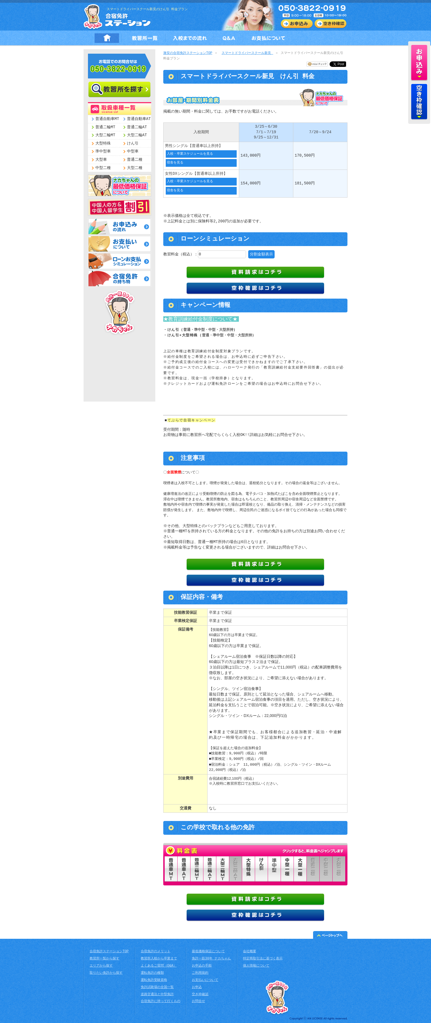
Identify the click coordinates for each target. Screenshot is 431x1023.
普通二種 (134, 159)
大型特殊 (103, 143)
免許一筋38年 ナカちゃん (211, 958)
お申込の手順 (202, 965)
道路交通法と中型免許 (157, 994)
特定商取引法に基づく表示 (263, 958)
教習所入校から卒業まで (159, 958)
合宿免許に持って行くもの (160, 1001)
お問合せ (198, 1001)
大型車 (101, 159)
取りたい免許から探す (106, 972)
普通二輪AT (137, 127)
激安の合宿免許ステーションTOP (187, 53)
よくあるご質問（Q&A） (158, 965)
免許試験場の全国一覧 (157, 986)
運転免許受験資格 (154, 979)
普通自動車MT (107, 119)
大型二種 (134, 168)
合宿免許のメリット (155, 951)
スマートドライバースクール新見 (247, 53)
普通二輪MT (105, 127)
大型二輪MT (105, 135)
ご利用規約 (200, 972)
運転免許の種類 (152, 972)
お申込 (197, 986)
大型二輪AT (137, 135)
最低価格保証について (208, 951)
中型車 (133, 151)
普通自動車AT (139, 119)
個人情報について (256, 965)
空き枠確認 (200, 994)
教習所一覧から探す (104, 958)
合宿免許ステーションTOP (109, 951)
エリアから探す (101, 965)
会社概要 (249, 951)
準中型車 (103, 151)
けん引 (133, 143)
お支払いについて (205, 979)
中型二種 (103, 168)
